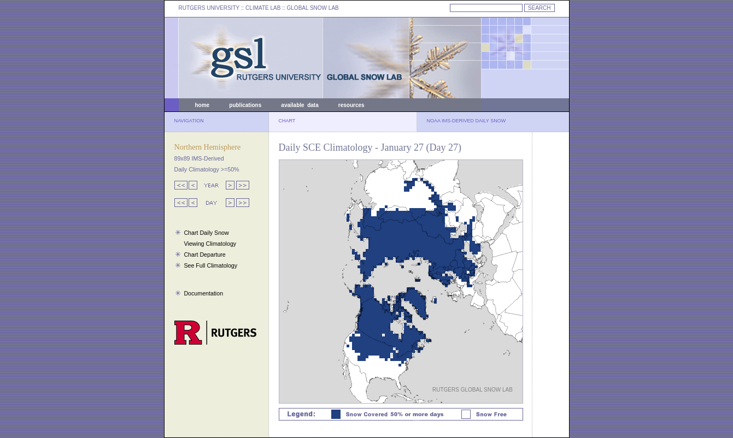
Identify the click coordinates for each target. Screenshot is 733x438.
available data (299, 105)
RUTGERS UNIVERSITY (209, 8)
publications (245, 105)
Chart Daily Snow (206, 232)
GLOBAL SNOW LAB (313, 8)
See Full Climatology (210, 265)
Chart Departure (204, 254)
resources (351, 105)
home (202, 105)
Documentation (203, 293)
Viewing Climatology (210, 243)
